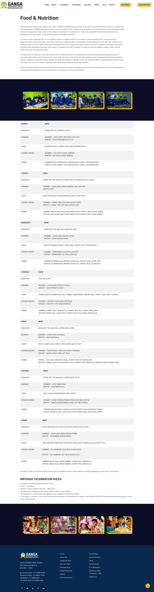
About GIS (63, 557)
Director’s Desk (65, 564)
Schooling (77, 5)
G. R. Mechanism (94, 567)
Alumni (62, 574)
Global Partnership (66, 571)
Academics (65, 5)
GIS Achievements (66, 577)
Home (47, 5)
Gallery (88, 5)
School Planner (94, 564)
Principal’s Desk (65, 567)
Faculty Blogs (93, 554)
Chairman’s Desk (65, 561)
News (91, 561)
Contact (112, 5)
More (98, 5)
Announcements (94, 557)
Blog (104, 5)
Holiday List (93, 577)
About (54, 5)
